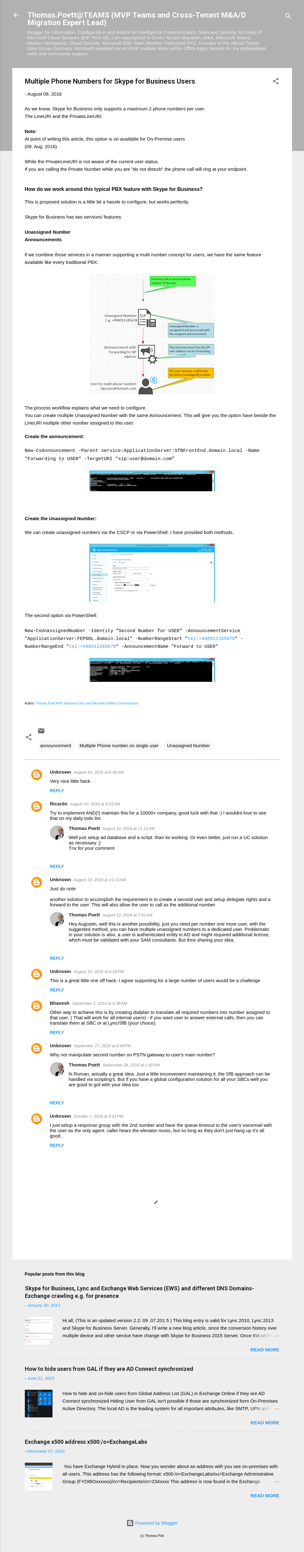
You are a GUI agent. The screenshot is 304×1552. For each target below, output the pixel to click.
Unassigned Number (188, 745)
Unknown (60, 772)
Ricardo (59, 803)
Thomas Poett (84, 828)
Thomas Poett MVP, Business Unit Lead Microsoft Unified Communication (87, 703)
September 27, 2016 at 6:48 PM (102, 1045)
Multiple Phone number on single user (119, 745)
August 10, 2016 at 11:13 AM (100, 879)
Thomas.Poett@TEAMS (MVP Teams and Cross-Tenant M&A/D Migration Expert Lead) (136, 19)
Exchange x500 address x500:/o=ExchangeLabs (86, 1441)
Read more (265, 1349)
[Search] (288, 17)
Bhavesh (60, 1003)
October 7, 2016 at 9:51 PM (98, 1116)
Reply (57, 790)
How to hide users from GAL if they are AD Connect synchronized (109, 1369)
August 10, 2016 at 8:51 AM (95, 804)
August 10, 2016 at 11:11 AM (128, 828)
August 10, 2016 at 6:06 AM (99, 772)
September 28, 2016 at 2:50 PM (131, 1065)
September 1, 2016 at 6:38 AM (99, 1003)
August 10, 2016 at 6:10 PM (99, 971)
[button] (275, 82)
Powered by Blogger (152, 1523)
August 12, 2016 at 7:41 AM (127, 915)
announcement (55, 745)
